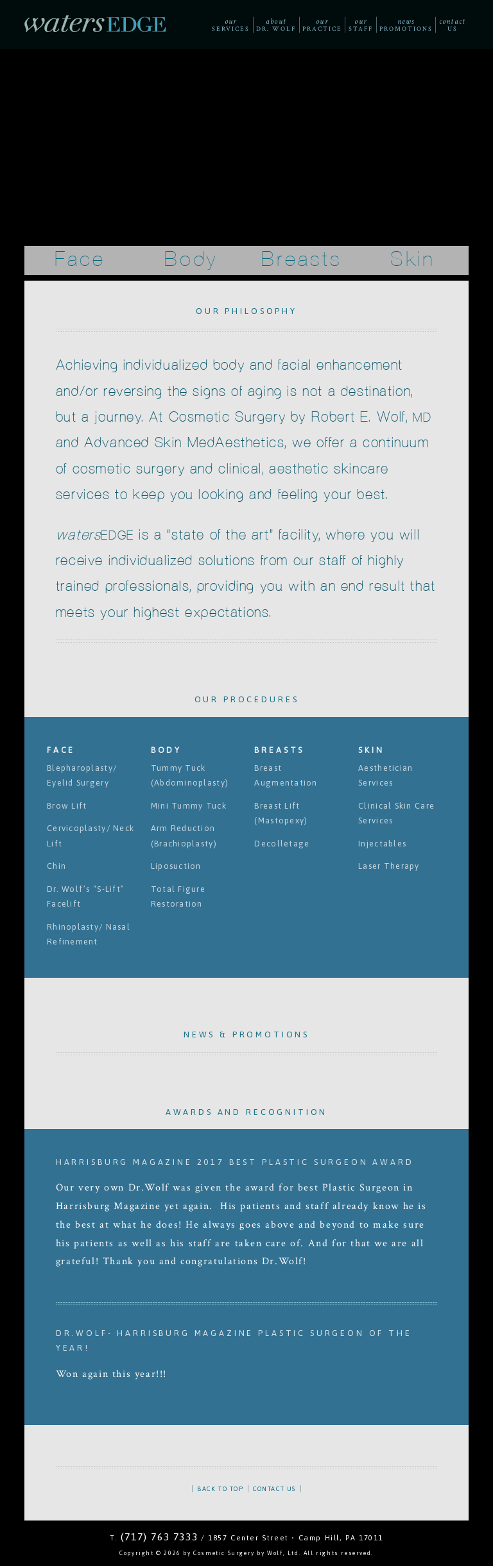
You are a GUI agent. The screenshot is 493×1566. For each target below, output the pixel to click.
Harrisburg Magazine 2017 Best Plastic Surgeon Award (235, 1162)
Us (452, 25)
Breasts (301, 260)
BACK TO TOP (220, 1488)
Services (230, 25)
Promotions (405, 25)
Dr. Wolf (275, 25)
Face (80, 260)
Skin (413, 260)
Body (191, 260)
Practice (322, 25)
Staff (361, 25)
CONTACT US (274, 1488)
